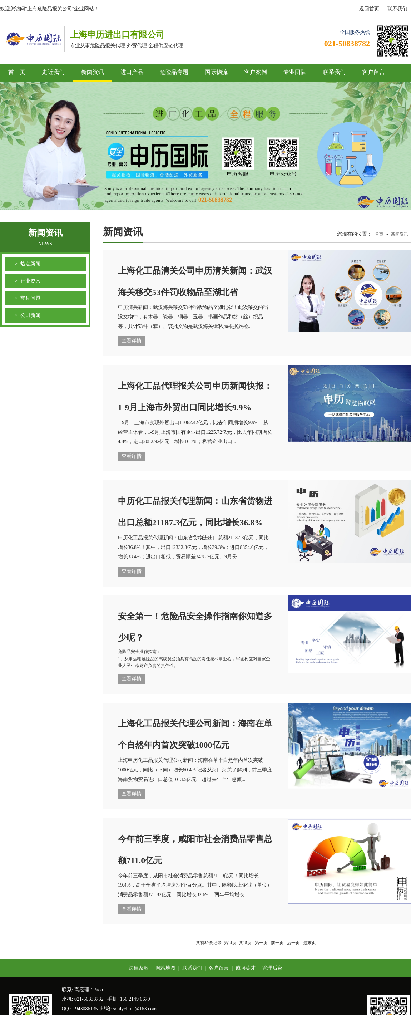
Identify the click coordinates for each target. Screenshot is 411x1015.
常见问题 (30, 298)
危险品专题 (174, 72)
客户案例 (255, 72)
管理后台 (272, 968)
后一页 (293, 942)
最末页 (309, 942)
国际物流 (216, 72)
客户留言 (373, 72)
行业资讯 (30, 281)
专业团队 (294, 72)
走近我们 (53, 72)
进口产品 (131, 72)
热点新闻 (30, 263)
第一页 (261, 942)
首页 (379, 234)
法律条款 (139, 968)
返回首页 (369, 8)
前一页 (277, 942)
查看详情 (132, 340)
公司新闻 (30, 315)
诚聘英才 (246, 968)
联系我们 (397, 8)
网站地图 (165, 968)
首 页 (16, 72)
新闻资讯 (92, 72)
